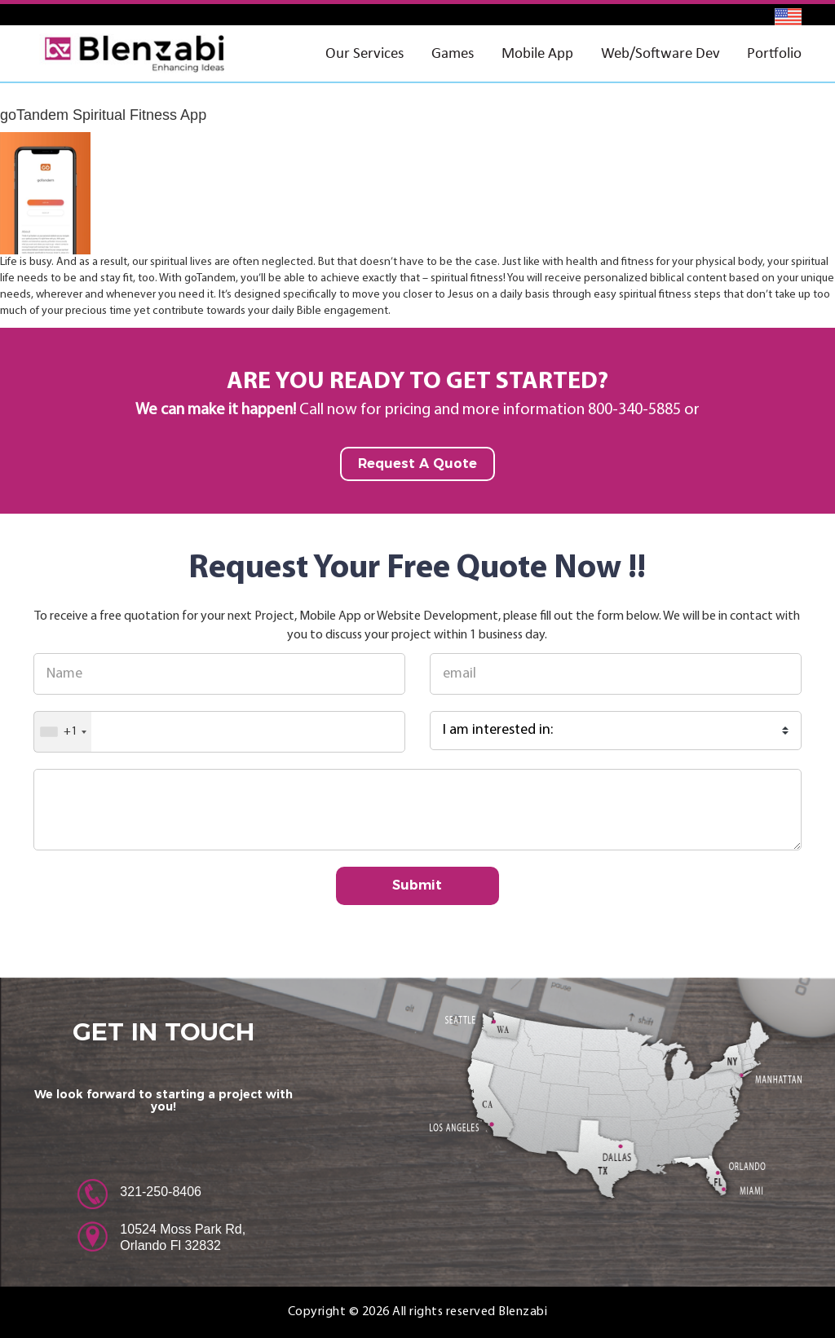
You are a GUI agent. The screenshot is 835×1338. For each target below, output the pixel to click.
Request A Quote (417, 463)
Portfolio (774, 52)
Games (452, 52)
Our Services (364, 52)
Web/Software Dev (660, 52)
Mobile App (537, 52)
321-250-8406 (160, 1192)
